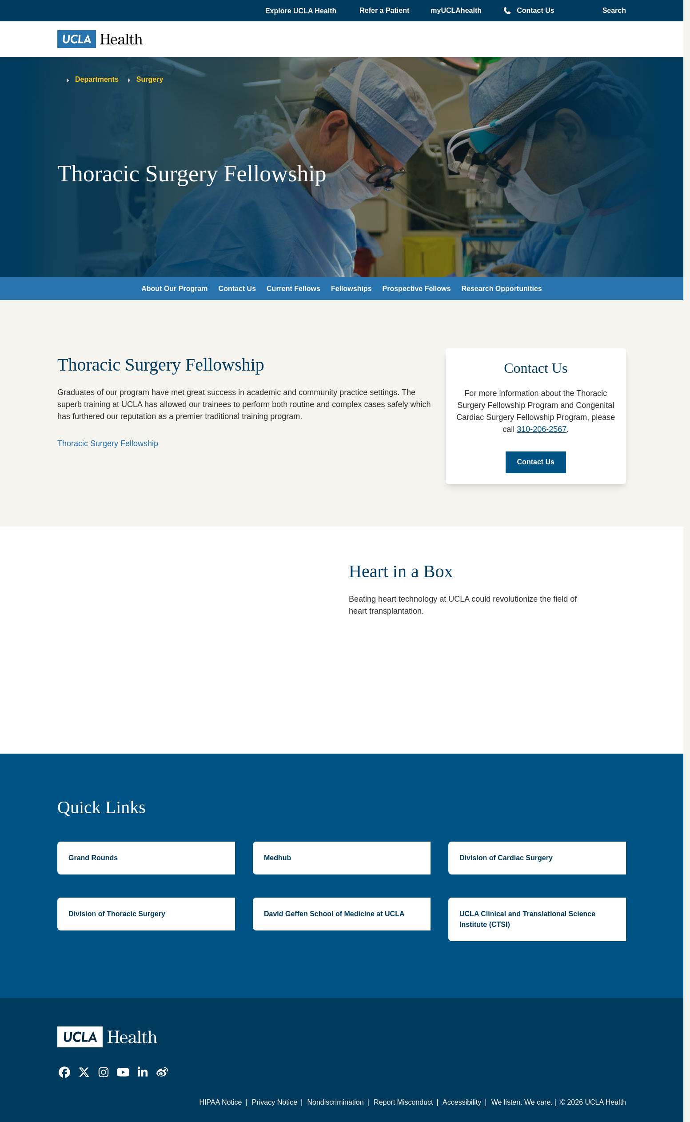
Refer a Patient (384, 10)
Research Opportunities (501, 288)
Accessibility (462, 1102)
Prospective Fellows (417, 288)
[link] (64, 1072)
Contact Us (535, 10)
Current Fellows (293, 288)
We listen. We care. (522, 1102)
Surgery (149, 79)
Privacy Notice (274, 1102)
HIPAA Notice (220, 1102)
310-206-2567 (541, 429)
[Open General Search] (611, 10)
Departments (97, 79)
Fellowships (351, 288)
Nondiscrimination (335, 1102)
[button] (301, 11)
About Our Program (174, 288)
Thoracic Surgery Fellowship (107, 443)
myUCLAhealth (456, 10)
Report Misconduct (403, 1102)
